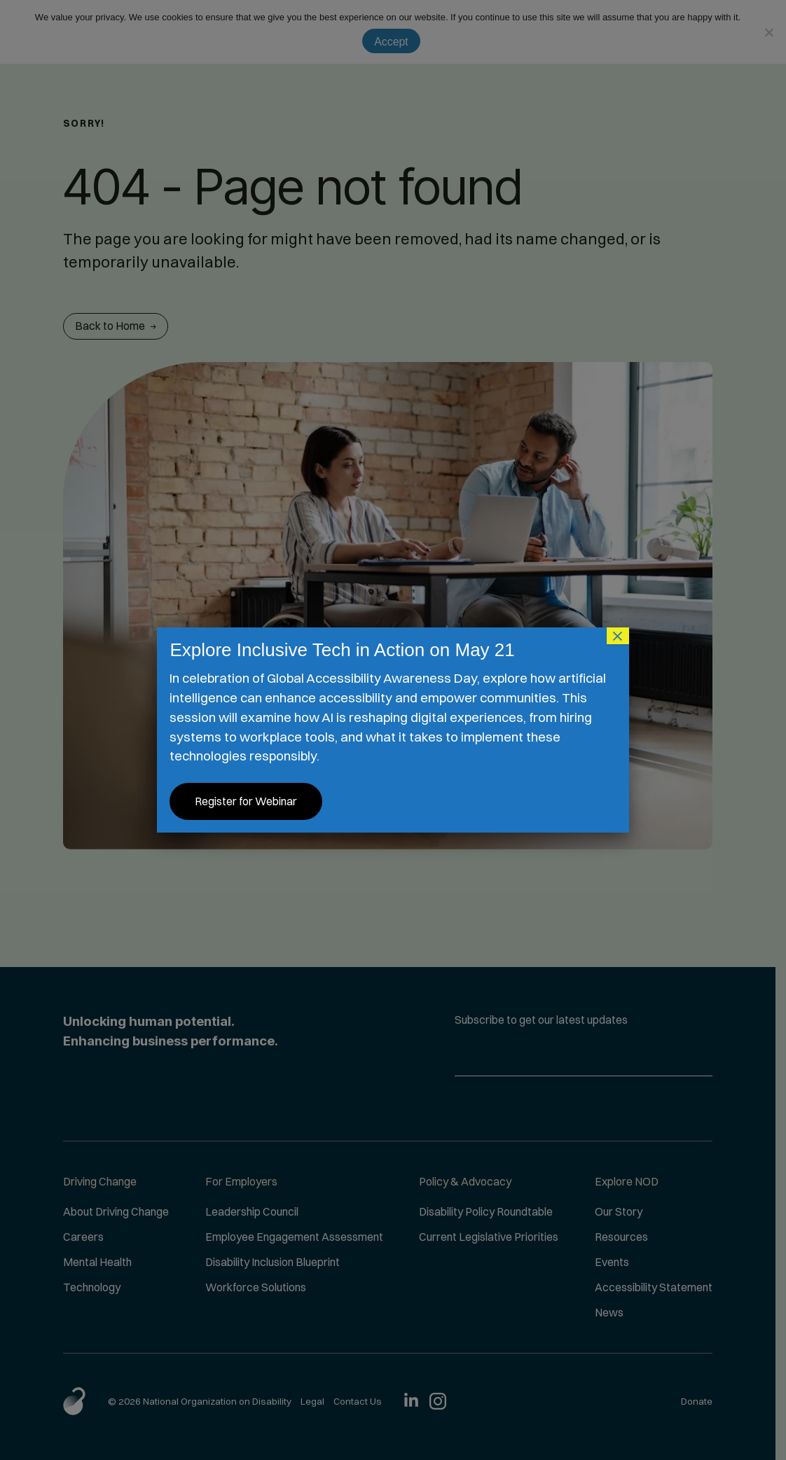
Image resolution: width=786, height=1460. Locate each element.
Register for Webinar (246, 801)
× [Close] (618, 635)
